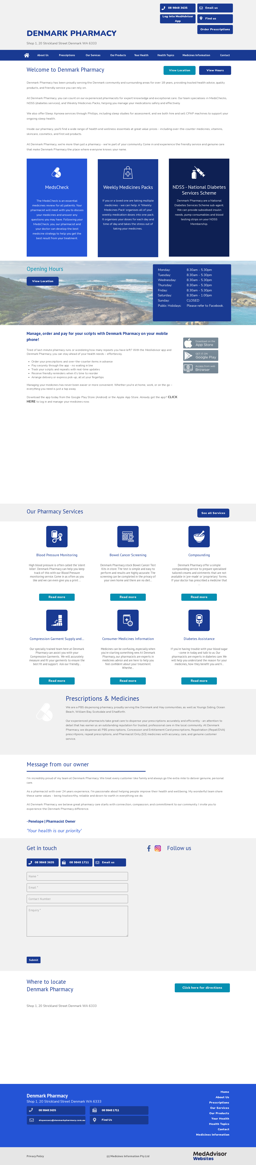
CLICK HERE (50, 409)
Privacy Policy (35, 1156)
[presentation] (54, 945)
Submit (33, 958)
